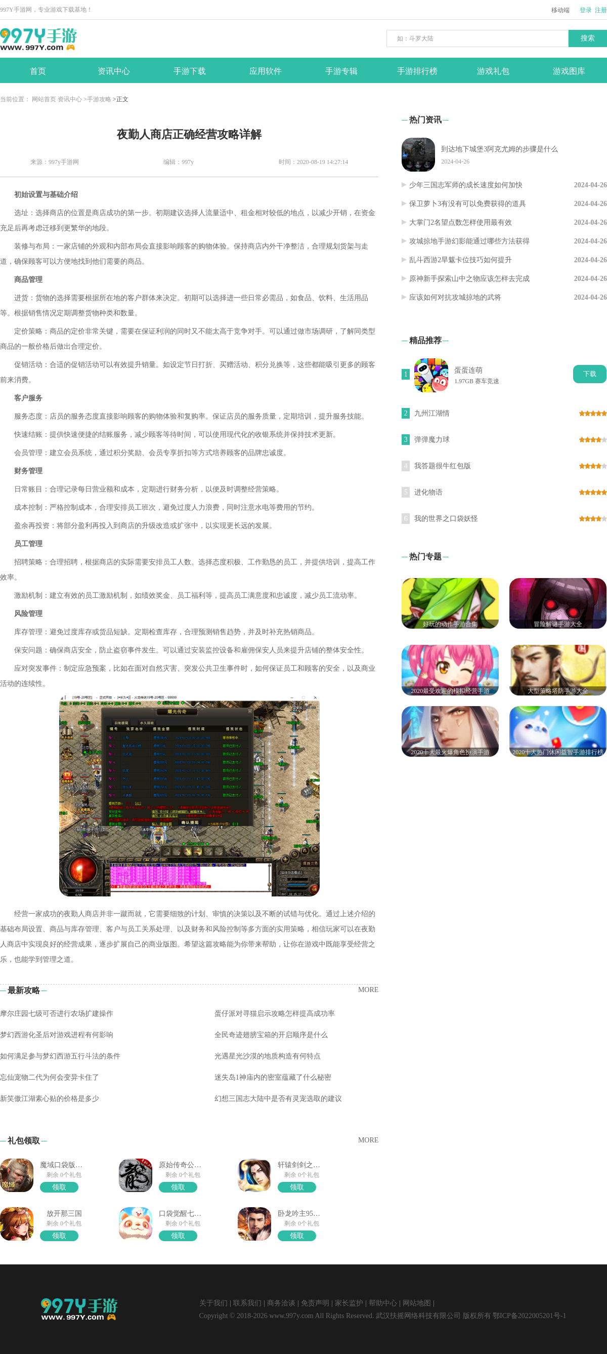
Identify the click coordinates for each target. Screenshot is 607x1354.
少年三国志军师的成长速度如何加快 (466, 185)
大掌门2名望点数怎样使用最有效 (460, 222)
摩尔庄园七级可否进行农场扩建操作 (56, 1013)
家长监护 (349, 1303)
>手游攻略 (97, 99)
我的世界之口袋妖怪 (446, 518)
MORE (368, 990)
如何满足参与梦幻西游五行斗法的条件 (60, 1056)
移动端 (560, 10)
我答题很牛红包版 (442, 466)
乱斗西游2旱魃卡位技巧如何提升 (460, 260)
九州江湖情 (432, 413)
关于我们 (213, 1303)
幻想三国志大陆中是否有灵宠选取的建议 (278, 1098)
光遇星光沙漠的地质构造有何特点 (267, 1056)
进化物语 (428, 492)
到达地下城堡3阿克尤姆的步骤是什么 (499, 149)
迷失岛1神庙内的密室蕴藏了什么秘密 (272, 1077)
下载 (589, 374)
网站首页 (44, 99)
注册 (601, 10)
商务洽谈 (281, 1303)
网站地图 (417, 1303)
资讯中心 (70, 99)
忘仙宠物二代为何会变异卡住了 (49, 1077)
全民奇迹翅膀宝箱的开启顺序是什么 (271, 1035)
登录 (586, 10)
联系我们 (247, 1303)
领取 (59, 1187)
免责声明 (315, 1303)
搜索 (588, 38)
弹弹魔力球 (432, 439)
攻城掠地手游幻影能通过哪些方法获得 (469, 241)
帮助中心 (383, 1303)
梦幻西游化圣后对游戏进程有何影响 (56, 1035)
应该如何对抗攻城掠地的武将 (455, 297)
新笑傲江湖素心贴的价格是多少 (49, 1098)
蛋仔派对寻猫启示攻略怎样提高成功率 (274, 1013)
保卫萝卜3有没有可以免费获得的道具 (467, 204)
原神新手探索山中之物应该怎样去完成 (469, 278)
